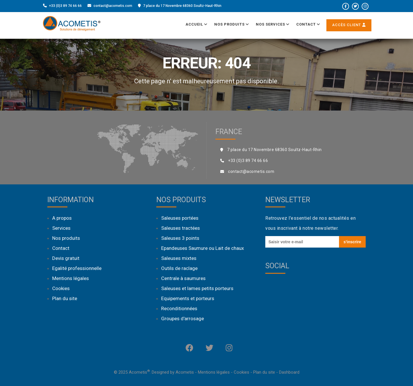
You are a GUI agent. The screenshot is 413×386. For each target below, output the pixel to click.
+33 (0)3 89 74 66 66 (65, 6)
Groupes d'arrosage (182, 318)
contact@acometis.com (112, 6)
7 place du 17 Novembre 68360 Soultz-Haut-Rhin (182, 6)
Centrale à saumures (183, 278)
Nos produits (231, 24)
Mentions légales (70, 278)
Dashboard (289, 372)
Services (61, 228)
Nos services (272, 24)
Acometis (185, 372)
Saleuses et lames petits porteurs (197, 288)
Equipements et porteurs (187, 298)
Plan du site (64, 298)
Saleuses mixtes (178, 258)
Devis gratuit (65, 258)
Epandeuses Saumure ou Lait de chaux (202, 248)
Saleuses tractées (180, 228)
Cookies (61, 288)
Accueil (196, 24)
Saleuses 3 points (180, 238)
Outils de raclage (179, 268)
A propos (62, 218)
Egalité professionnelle (77, 268)
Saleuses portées (179, 218)
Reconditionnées (179, 308)
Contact (308, 24)
